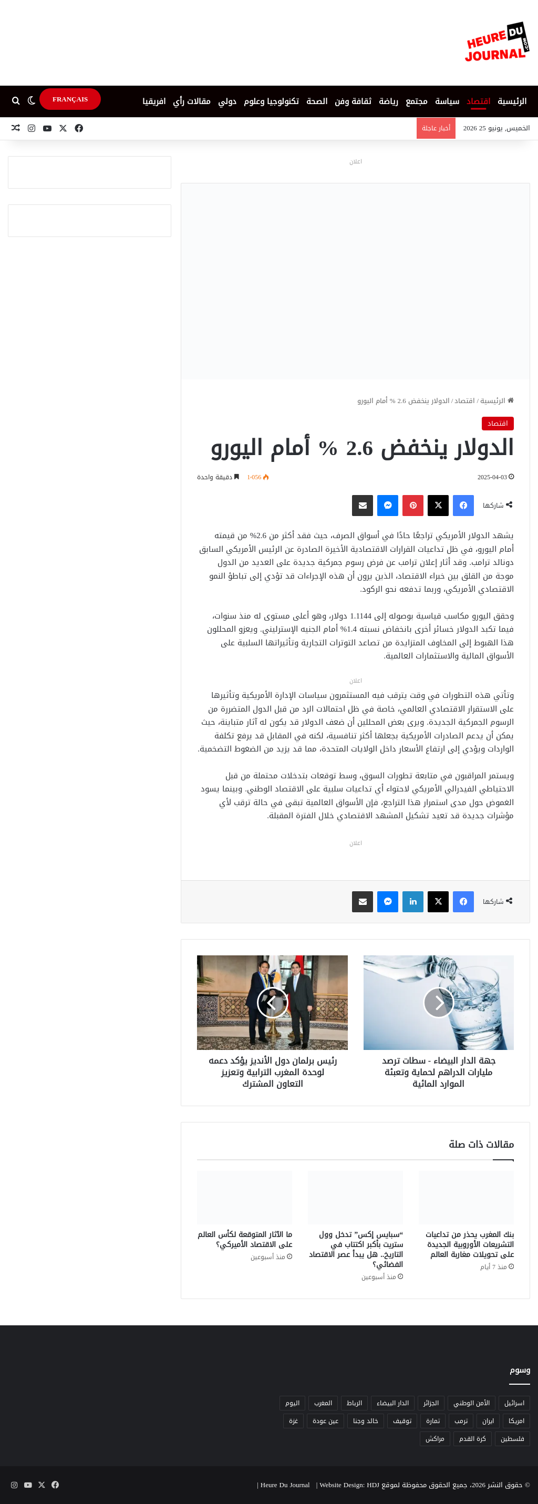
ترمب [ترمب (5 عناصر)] (461, 1421)
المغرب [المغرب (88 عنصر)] (323, 1403)
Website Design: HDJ (349, 1484)
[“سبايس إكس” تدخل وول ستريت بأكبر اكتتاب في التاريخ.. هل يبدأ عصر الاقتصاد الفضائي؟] (355, 1197)
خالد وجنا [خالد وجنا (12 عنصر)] (365, 1421)
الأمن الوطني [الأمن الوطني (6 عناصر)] (471, 1403)
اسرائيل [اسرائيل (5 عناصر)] (514, 1403)
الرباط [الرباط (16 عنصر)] (354, 1403)
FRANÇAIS (70, 99)
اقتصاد (478, 101)
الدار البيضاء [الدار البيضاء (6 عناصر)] (393, 1403)
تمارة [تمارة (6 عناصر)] (433, 1421)
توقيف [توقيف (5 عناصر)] (402, 1421)
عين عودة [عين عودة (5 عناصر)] (325, 1421)
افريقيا (153, 101)
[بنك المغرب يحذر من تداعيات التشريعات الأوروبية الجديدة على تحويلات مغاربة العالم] (466, 1197)
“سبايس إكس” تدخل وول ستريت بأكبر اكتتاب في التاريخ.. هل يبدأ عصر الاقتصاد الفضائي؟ (356, 1250)
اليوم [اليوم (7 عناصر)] (292, 1403)
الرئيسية (512, 101)
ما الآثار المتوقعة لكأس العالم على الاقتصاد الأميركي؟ (245, 1240)
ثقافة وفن (353, 101)
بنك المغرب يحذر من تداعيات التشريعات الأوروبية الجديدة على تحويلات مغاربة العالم (470, 1245)
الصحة (316, 101)
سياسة (447, 101)
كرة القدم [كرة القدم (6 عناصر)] (472, 1439)
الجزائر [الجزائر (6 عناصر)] (431, 1403)
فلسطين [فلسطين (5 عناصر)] (512, 1439)
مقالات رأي (192, 101)
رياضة (388, 101)
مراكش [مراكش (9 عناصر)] (435, 1439)
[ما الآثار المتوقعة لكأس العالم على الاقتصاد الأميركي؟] (244, 1197)
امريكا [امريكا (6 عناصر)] (516, 1421)
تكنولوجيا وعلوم (271, 101)
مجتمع (417, 101)
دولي (227, 101)
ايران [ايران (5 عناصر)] (488, 1421)
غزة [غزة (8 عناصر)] (293, 1421)
